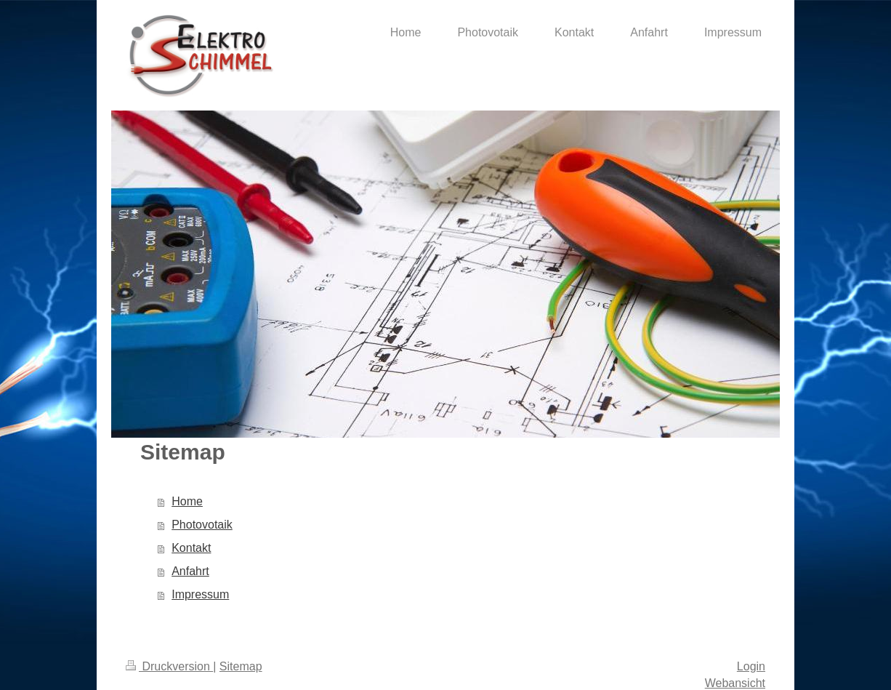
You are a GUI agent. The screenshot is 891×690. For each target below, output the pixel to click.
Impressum (200, 594)
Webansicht (735, 683)
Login (751, 666)
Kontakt (191, 548)
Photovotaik (202, 524)
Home (187, 501)
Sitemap (240, 666)
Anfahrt (190, 571)
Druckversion (169, 666)
